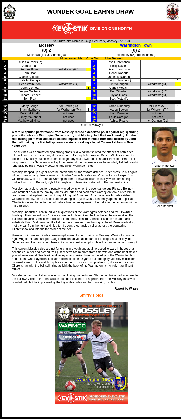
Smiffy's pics (91, 295)
